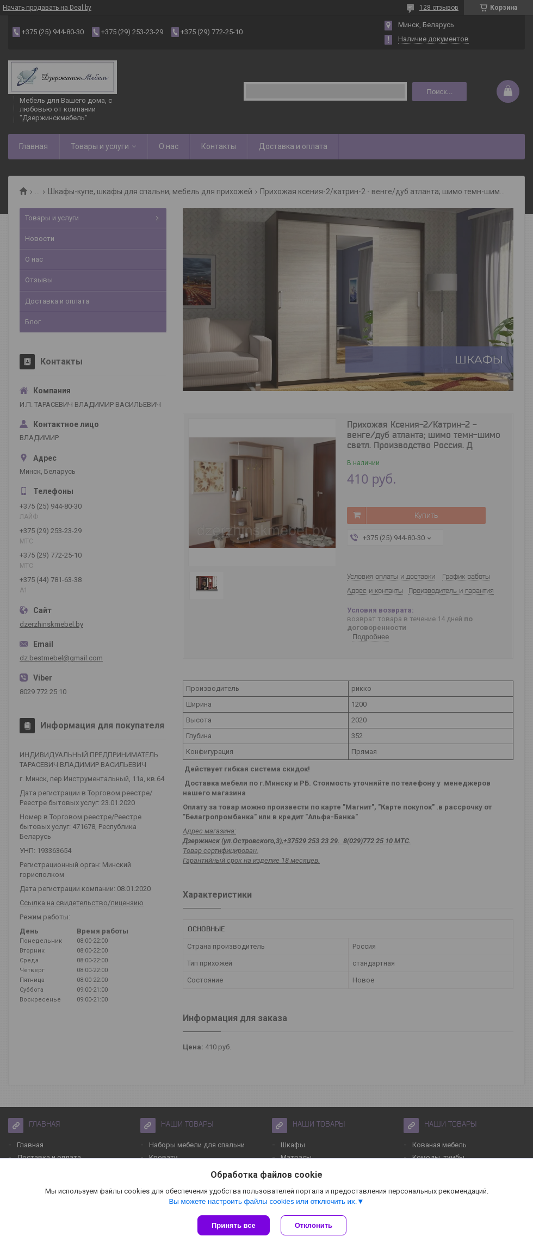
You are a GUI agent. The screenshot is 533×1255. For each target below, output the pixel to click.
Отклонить (313, 1225)
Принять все (234, 1225)
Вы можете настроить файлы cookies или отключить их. (263, 1201)
